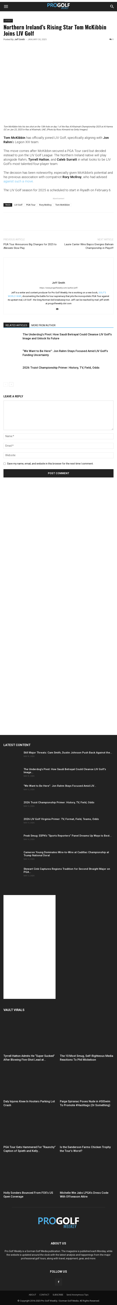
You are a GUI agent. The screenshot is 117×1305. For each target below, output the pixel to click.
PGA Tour (30, 205)
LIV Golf (18, 205)
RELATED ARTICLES (16, 325)
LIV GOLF (8, 20)
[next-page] (11, 384)
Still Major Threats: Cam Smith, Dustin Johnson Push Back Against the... (68, 752)
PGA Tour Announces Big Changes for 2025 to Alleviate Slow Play (30, 246)
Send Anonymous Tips (77, 1294)
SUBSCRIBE (58, 1294)
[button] (5, 6)
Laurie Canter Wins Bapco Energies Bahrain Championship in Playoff (89, 246)
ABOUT (32, 1294)
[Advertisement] (29, 545)
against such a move (18, 181)
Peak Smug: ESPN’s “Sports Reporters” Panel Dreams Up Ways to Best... (68, 835)
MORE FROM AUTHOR (43, 325)
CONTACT (44, 1294)
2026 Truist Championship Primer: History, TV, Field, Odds (61, 367)
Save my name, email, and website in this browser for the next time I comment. (50, 463)
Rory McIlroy (45, 205)
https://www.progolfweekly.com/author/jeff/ (58, 288)
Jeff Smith (19, 39)
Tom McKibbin (62, 205)
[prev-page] (5, 384)
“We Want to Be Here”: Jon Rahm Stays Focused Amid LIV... (60, 785)
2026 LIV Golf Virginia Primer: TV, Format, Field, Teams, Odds (61, 819)
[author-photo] (58, 277)
